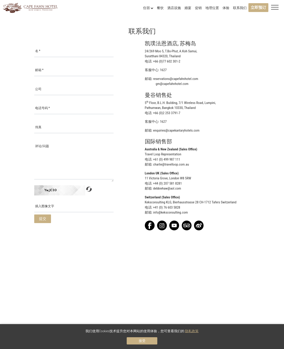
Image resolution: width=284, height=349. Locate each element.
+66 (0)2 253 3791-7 (166, 113)
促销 (198, 8)
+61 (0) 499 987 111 (166, 159)
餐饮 (160, 8)
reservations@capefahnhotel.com (175, 79)
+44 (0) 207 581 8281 (167, 183)
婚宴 (187, 8)
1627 (163, 70)
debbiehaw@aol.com (167, 188)
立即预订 (258, 7)
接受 (142, 341)
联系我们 (240, 8)
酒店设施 (174, 8)
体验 (226, 8)
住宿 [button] (148, 8)
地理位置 (212, 8)
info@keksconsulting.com (170, 212)
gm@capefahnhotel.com (172, 84)
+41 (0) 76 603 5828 (166, 207)
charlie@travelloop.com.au (171, 164)
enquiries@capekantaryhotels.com (176, 130)
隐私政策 (192, 331)
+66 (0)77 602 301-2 (166, 61)
